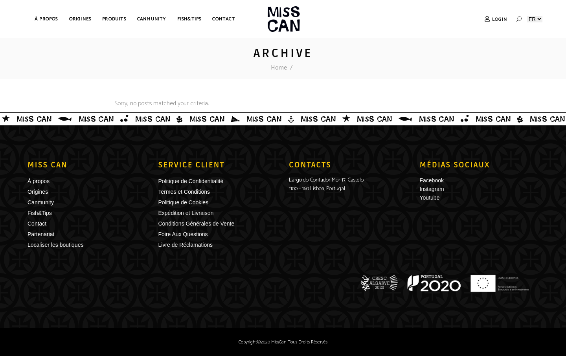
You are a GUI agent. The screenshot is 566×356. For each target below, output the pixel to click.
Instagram (432, 189)
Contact (37, 223)
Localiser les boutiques (55, 245)
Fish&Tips (40, 213)
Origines (38, 192)
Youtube (430, 198)
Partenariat (41, 234)
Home (279, 68)
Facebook (432, 180)
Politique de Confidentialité (191, 181)
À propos (39, 181)
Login (499, 19)
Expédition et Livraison (186, 213)
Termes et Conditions (184, 192)
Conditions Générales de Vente (196, 223)
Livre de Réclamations (185, 245)
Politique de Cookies (183, 202)
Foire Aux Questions (183, 234)
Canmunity (41, 202)
